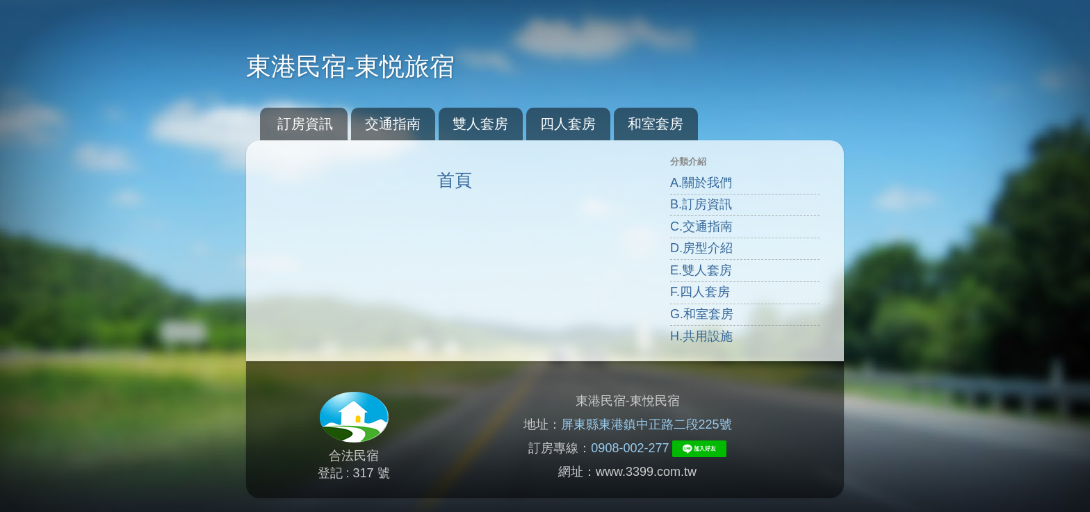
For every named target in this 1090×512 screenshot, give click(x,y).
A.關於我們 (701, 183)
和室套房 (655, 123)
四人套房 (568, 123)
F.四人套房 (700, 292)
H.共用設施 (701, 336)
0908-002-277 (630, 448)
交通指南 (393, 123)
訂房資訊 (305, 123)
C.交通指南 (701, 226)
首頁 (454, 180)
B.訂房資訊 (701, 204)
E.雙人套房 (701, 270)
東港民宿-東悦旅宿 (350, 66)
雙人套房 (480, 123)
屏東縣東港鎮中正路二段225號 (646, 424)
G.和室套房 (701, 314)
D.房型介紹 (701, 248)
